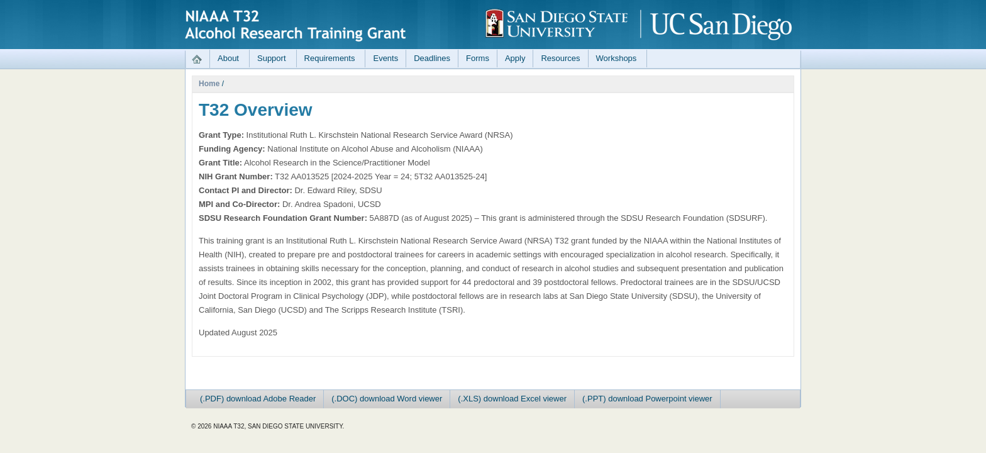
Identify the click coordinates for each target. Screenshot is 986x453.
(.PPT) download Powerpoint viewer (647, 398)
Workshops (616, 58)
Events (385, 58)
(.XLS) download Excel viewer (512, 398)
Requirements (329, 58)
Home (209, 83)
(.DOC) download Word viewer (386, 398)
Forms (477, 58)
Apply (515, 58)
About (228, 58)
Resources (560, 58)
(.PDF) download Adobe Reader (258, 398)
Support (271, 58)
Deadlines (432, 58)
